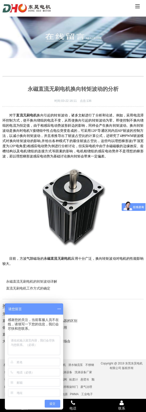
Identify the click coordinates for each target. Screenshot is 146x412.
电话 (73, 405)
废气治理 (86, 387)
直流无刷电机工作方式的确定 (28, 288)
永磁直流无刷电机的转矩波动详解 (31, 281)
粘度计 (73, 379)
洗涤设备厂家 (83, 372)
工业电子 (87, 394)
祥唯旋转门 (70, 387)
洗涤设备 (66, 372)
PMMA (74, 394)
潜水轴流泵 (75, 365)
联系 (121, 405)
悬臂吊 (84, 379)
